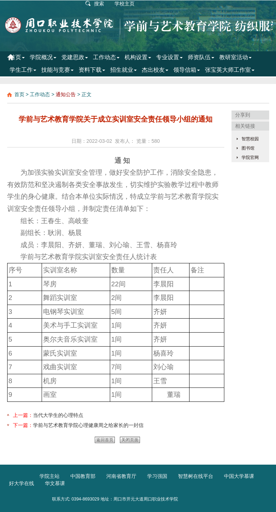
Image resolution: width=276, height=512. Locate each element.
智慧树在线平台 (195, 476)
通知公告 (66, 94)
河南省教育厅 (121, 476)
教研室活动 (235, 57)
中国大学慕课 (239, 476)
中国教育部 (82, 476)
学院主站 (49, 476)
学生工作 (23, 70)
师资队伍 (201, 57)
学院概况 (43, 57)
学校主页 (124, 3)
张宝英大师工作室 (229, 70)
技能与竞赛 (57, 70)
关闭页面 (130, 439)
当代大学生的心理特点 (58, 415)
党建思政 (74, 57)
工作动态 (106, 57)
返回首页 (104, 439)
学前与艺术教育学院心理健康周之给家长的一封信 (88, 425)
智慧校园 (250, 138)
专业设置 (169, 57)
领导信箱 (186, 70)
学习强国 (157, 476)
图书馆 (248, 148)
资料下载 (92, 70)
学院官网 (250, 157)
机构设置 (138, 57)
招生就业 (123, 70)
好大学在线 (21, 483)
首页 (17, 57)
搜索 (99, 3)
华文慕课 (55, 483)
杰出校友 (155, 70)
